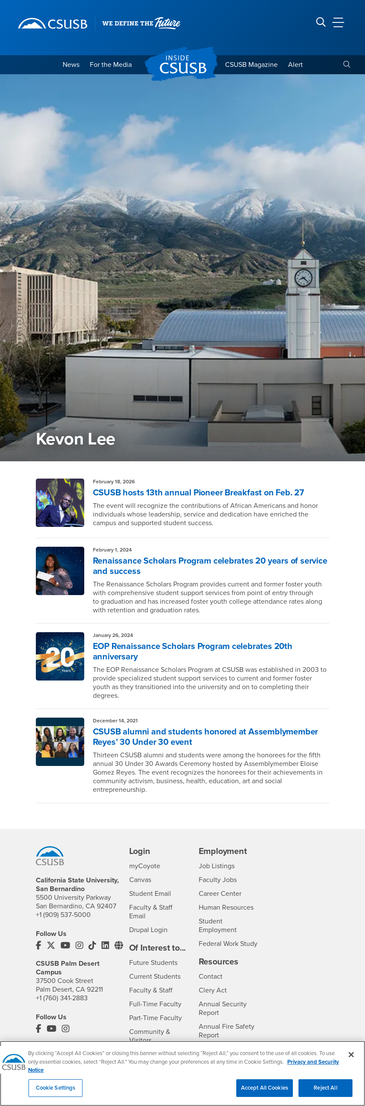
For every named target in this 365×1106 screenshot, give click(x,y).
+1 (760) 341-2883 (62, 998)
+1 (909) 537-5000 (63, 915)
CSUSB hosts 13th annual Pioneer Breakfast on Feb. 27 (199, 493)
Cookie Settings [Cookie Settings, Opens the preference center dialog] (56, 1092)
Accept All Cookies (264, 1092)
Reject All (325, 1092)
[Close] (351, 1058)
